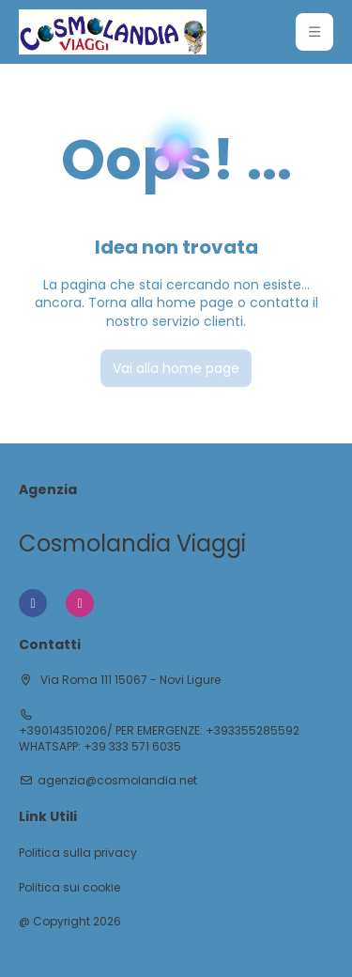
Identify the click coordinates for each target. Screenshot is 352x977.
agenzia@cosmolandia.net (117, 780)
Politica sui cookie (69, 887)
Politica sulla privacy (78, 853)
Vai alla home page (176, 368)
